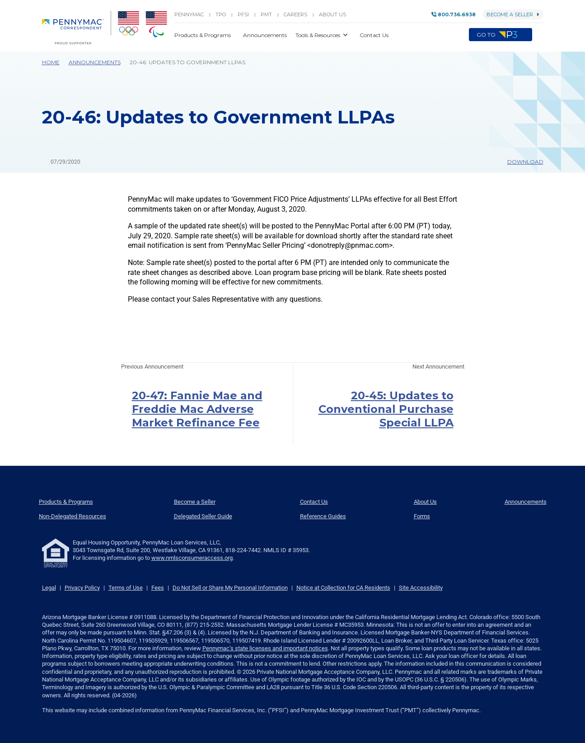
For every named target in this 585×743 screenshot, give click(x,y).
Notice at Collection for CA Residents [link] (343, 587)
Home (51, 62)
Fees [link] (157, 587)
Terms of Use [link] (125, 587)
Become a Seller (513, 14)
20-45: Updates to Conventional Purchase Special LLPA (386, 409)
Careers (295, 14)
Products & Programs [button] (203, 35)
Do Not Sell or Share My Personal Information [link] (230, 587)
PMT (266, 14)
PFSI (243, 14)
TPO (220, 14)
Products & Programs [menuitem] (66, 501)
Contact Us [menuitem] (314, 501)
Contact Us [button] (374, 35)
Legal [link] (49, 587)
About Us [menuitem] (425, 501)
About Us (332, 14)
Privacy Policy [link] (82, 587)
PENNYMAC (189, 14)
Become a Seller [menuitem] (194, 501)
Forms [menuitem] (422, 516)
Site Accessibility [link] (421, 587)
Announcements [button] (265, 35)
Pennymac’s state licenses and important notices (265, 648)
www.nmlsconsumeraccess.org (192, 557)
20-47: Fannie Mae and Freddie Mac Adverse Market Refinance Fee (197, 409)
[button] (537, 35)
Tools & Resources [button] (318, 35)
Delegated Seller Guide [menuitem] (203, 516)
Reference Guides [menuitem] (323, 516)
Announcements (95, 62)
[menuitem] (76, 27)
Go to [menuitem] (500, 34)
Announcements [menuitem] (526, 501)
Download (521, 161)
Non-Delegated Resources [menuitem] (72, 516)
